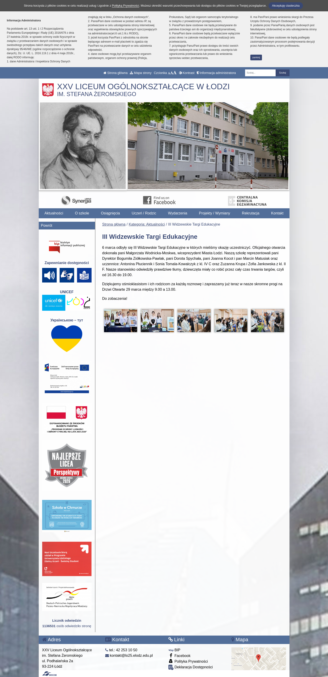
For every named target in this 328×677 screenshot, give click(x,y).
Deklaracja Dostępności (190, 667)
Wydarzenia (177, 213)
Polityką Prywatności (125, 5)
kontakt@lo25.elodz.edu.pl (129, 655)
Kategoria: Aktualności (147, 224)
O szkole (82, 213)
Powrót (46, 225)
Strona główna (115, 73)
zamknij (256, 57)
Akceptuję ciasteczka (286, 5)
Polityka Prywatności (188, 661)
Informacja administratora (216, 73)
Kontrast (187, 73)
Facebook (179, 655)
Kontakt (277, 213)
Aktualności (53, 213)
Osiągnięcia (110, 213)
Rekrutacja (250, 213)
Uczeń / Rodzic (144, 213)
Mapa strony (140, 73)
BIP (174, 650)
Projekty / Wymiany (214, 213)
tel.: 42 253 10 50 (121, 650)
